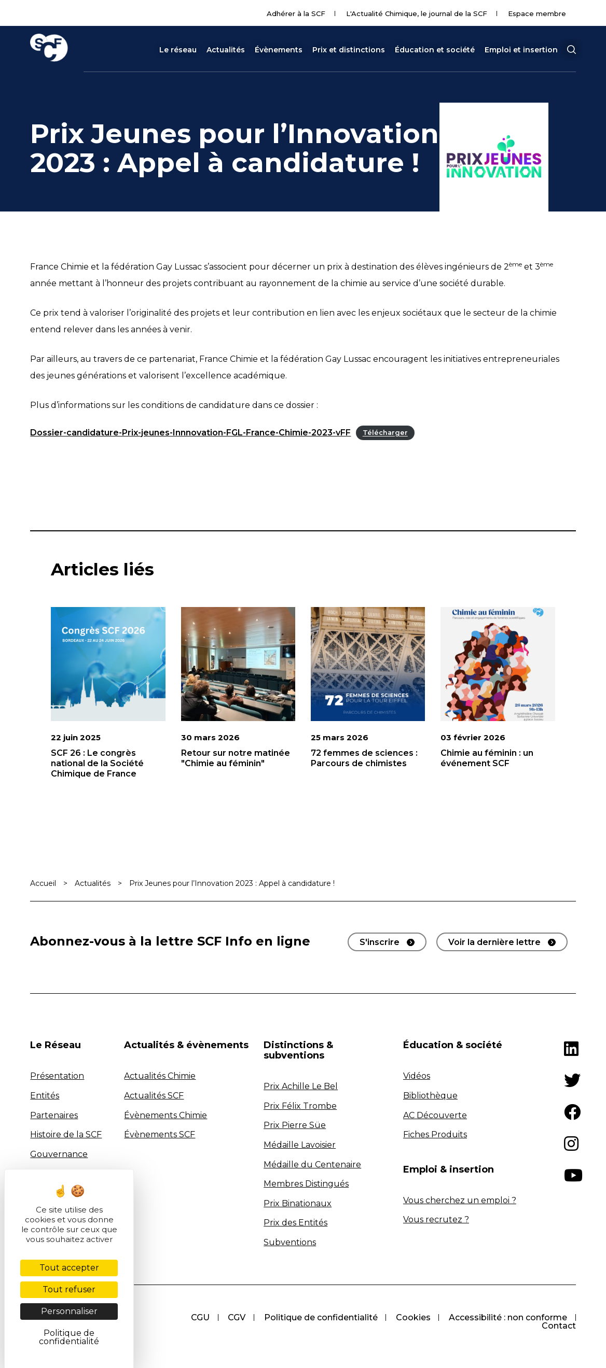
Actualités (225, 49)
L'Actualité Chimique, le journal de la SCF (416, 13)
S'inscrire (380, 942)
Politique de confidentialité (320, 1317)
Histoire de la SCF (66, 1134)
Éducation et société (435, 49)
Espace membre (537, 13)
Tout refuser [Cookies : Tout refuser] (69, 1289)
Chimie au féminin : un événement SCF (486, 758)
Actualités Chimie (160, 1076)
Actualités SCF (154, 1096)
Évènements (278, 49)
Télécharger (385, 433)
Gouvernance (59, 1154)
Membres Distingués (306, 1184)
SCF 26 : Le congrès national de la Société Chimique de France (97, 763)
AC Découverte (435, 1115)
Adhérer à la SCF (296, 13)
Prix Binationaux (298, 1203)
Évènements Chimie (165, 1115)
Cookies (412, 1317)
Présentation (57, 1076)
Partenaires (54, 1115)
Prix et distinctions (348, 49)
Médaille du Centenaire (312, 1164)
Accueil (43, 883)
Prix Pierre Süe (295, 1125)
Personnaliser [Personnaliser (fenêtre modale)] (69, 1311)
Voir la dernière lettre (494, 942)
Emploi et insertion (521, 49)
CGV (235, 1317)
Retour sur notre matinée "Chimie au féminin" (235, 758)
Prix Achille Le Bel (301, 1086)
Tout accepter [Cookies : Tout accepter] (69, 1268)
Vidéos (416, 1076)
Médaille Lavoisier (300, 1145)
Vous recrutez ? (436, 1219)
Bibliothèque (430, 1096)
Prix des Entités (295, 1223)
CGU (198, 1317)
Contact (559, 1326)
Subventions (290, 1242)
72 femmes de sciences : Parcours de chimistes (364, 758)
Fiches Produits (435, 1134)
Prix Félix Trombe (300, 1106)
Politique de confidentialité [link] (69, 1337)
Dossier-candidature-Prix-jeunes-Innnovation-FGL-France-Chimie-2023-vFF (190, 433)
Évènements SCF (159, 1134)
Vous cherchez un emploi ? (459, 1200)
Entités (44, 1096)
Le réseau (178, 49)
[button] (571, 50)
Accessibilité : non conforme (508, 1317)
